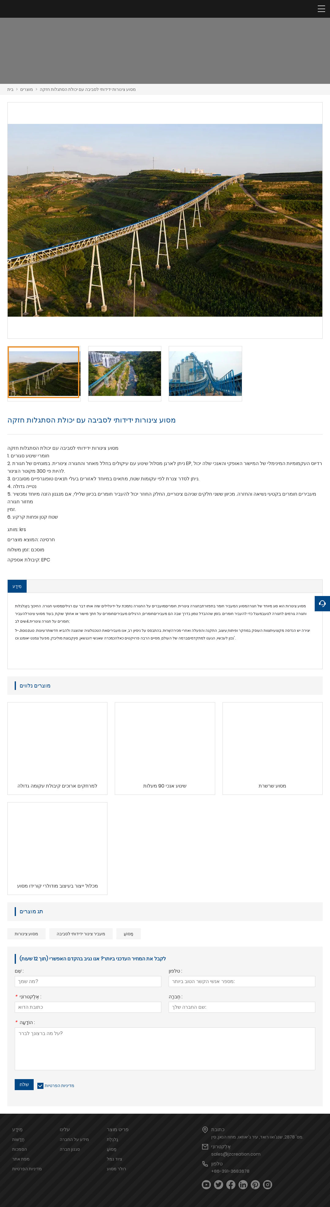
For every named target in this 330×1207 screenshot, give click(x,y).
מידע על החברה (74, 1139)
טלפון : (175, 971)
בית (10, 89)
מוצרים (26, 89)
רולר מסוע (116, 1169)
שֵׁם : (19, 971)
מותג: (12, 529)
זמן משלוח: (18, 549)
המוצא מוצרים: (23, 539)
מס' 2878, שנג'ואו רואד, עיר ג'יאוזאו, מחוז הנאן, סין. (257, 1137)
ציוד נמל (114, 1159)
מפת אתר (21, 1159)
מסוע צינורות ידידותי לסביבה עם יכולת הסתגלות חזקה (88, 89)
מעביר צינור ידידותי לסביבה (81, 934)
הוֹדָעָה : (25, 1023)
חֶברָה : (175, 997)
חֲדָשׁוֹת (18, 1139)
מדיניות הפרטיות (59, 1085)
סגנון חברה (70, 1149)
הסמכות (19, 1149)
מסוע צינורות (26, 934)
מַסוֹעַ (128, 934)
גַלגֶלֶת (112, 1139)
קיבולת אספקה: (23, 559)
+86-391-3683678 (230, 1171)
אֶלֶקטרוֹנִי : (28, 997)
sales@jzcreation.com (236, 1154)
